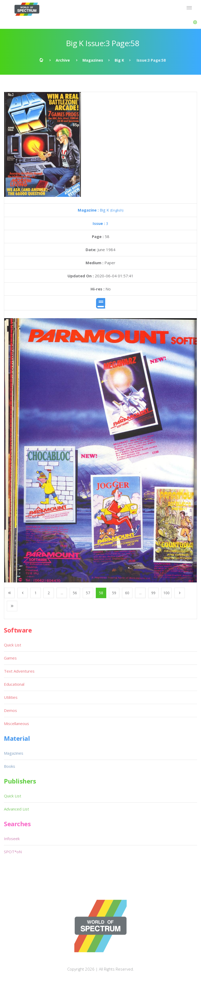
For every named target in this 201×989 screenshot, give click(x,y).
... (62, 592)
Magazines (92, 60)
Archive (63, 60)
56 (75, 592)
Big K (119, 60)
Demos (10, 710)
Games (10, 658)
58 (101, 592)
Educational (14, 684)
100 (166, 592)
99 (153, 592)
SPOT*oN (13, 851)
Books (9, 766)
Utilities (11, 697)
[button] (195, 22)
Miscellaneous (16, 723)
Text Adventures (19, 671)
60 (127, 592)
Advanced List (16, 809)
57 (88, 592)
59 (114, 592)
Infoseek (12, 838)
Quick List (12, 644)
